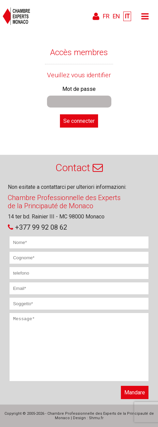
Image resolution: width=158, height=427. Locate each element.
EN (116, 16)
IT (127, 16)
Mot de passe (79, 89)
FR (106, 16)
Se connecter (79, 121)
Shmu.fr (96, 418)
